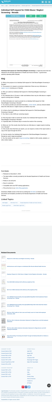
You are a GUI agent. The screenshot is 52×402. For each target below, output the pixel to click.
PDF (31, 16)
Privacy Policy (30, 376)
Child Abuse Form (14, 202)
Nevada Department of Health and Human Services (30, 202)
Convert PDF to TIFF (6, 376)
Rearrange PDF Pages (32, 359)
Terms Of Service (31, 378)
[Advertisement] (26, 155)
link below (33, 191)
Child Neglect (5, 202)
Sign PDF (29, 355)
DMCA (28, 374)
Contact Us (29, 380)
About (28, 370)
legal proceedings (24, 138)
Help (28, 372)
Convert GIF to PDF (6, 357)
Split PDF (29, 351)
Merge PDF (30, 353)
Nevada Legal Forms (6, 205)
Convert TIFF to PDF (6, 359)
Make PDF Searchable (32, 362)
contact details (32, 104)
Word (41, 16)
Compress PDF (31, 357)
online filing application (21, 188)
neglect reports (5, 88)
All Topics (29, 383)
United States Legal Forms (18, 205)
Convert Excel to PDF (6, 353)
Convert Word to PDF (6, 351)
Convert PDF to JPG (6, 370)
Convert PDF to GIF (6, 374)
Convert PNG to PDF (6, 355)
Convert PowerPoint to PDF (7, 362)
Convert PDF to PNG (6, 372)
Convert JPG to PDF (6, 364)
